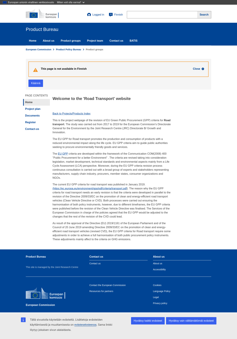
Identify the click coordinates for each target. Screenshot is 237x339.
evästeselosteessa (85, 324)
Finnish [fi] (116, 15)
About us (48, 40)
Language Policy (161, 291)
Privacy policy (160, 303)
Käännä (35, 83)
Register (30, 122)
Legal (156, 297)
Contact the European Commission (107, 285)
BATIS (134, 40)
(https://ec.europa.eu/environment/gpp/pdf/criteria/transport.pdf (90, 188)
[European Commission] (50, 294)
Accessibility (159, 269)
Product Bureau (36, 256)
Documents (32, 115)
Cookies (157, 285)
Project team (95, 40)
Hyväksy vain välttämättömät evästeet (191, 320)
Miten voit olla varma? (71, 2)
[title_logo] (46, 14)
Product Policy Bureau (68, 49)
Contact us (116, 40)
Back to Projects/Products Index (72, 113)
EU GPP (63, 153)
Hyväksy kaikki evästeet (148, 320)
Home (32, 40)
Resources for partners (101, 291)
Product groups (71, 40)
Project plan (33, 108)
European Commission (38, 49)
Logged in (95, 15)
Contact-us (32, 129)
